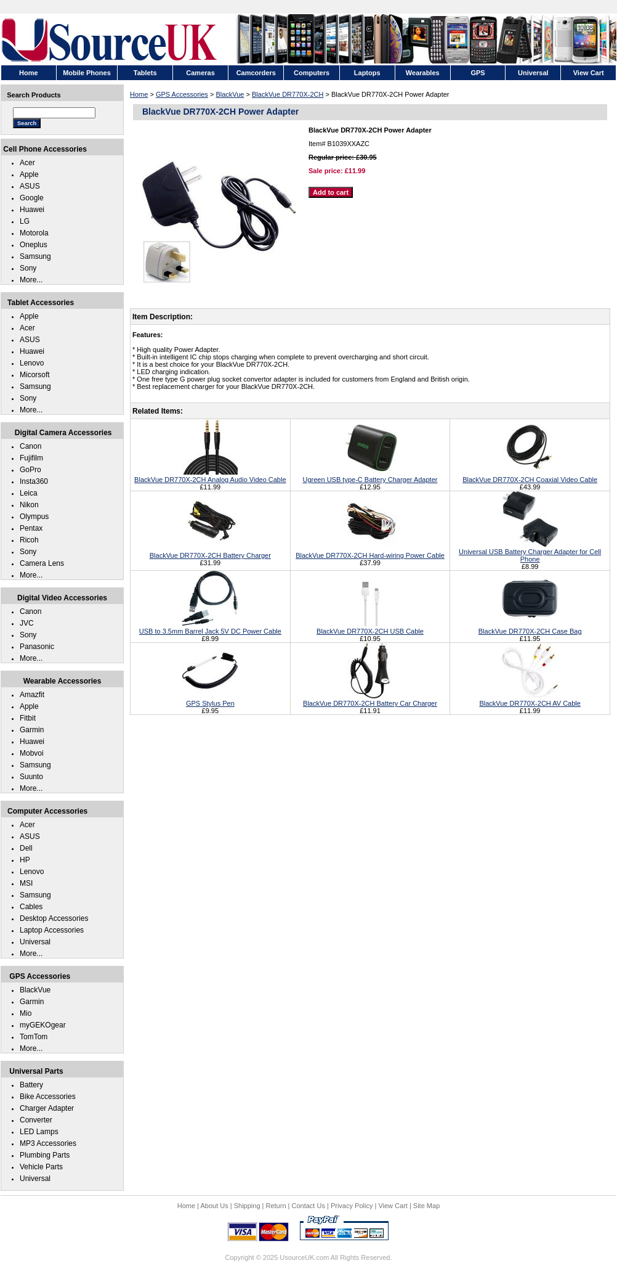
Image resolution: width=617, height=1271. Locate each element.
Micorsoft (35, 374)
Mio (25, 1013)
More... (31, 280)
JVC (27, 623)
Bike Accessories (48, 1096)
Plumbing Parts (45, 1155)
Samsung (35, 256)
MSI (26, 883)
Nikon (29, 505)
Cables (31, 906)
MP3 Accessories (48, 1143)
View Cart (392, 1205)
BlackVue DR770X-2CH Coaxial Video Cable (529, 475)
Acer (27, 162)
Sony (28, 268)
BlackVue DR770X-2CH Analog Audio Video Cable (210, 475)
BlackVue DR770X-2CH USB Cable (370, 627)
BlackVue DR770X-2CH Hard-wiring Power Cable (370, 551)
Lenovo (32, 363)
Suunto (31, 776)
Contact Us (308, 1205)
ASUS (30, 186)
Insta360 (34, 481)
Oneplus (33, 244)
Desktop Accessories (54, 918)
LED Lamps (39, 1131)
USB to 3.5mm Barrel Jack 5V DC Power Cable (210, 627)
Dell (26, 848)
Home (139, 94)
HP (25, 860)
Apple (29, 174)
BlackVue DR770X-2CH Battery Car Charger (370, 699)
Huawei (32, 209)
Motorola (34, 233)
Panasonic (37, 646)
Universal (35, 942)
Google (32, 198)
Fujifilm (31, 458)
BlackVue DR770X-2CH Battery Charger (210, 551)
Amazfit (32, 694)
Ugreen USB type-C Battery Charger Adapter (370, 475)
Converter (36, 1120)
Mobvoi (32, 753)
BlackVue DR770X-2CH (287, 94)
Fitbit (28, 718)
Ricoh (29, 540)
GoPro (30, 469)
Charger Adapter (47, 1108)
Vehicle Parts (41, 1167)
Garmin (32, 729)
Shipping (247, 1205)
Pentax (31, 528)
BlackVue (230, 94)
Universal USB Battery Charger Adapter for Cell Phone (530, 552)
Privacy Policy (352, 1205)
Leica (29, 493)
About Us (214, 1205)
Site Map (426, 1205)
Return (276, 1205)
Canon (30, 446)
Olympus (34, 516)
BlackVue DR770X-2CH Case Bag (530, 627)
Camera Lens (42, 563)
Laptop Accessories (52, 930)
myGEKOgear (43, 1025)
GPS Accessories (182, 94)
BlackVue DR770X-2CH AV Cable (529, 699)
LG (25, 221)
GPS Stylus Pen (210, 699)
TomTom (33, 1036)
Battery (31, 1085)
